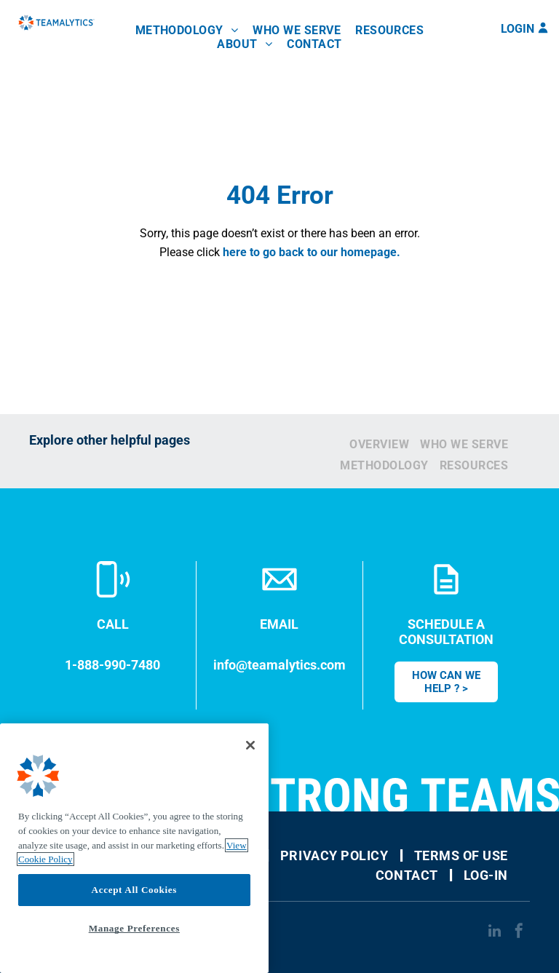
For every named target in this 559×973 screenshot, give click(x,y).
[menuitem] (187, 30)
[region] (134, 848)
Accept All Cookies (134, 889)
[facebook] (519, 932)
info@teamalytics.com (279, 664)
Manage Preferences (134, 928)
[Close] (250, 745)
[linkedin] (494, 932)
